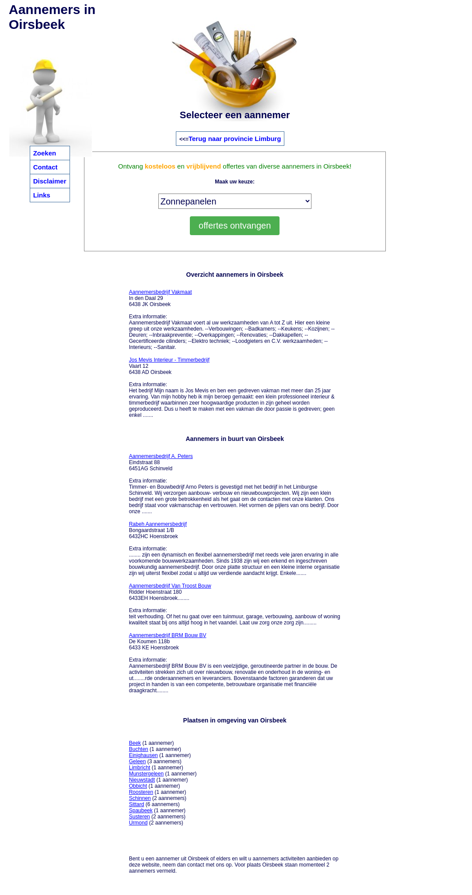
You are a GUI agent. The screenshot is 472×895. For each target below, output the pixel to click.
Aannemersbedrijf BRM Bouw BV (167, 635)
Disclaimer (49, 181)
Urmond (138, 823)
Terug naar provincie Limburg (235, 138)
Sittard (136, 804)
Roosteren (141, 792)
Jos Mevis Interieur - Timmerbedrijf (169, 360)
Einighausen (143, 755)
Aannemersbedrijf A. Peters (161, 456)
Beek (135, 743)
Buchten (138, 749)
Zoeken (44, 153)
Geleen (137, 761)
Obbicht (138, 786)
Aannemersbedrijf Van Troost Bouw (170, 586)
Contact (45, 167)
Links (41, 195)
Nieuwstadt (142, 780)
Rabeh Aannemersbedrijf (158, 524)
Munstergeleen (146, 774)
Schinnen (140, 798)
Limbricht (139, 768)
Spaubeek (141, 810)
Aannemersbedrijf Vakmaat (160, 292)
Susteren (139, 817)
